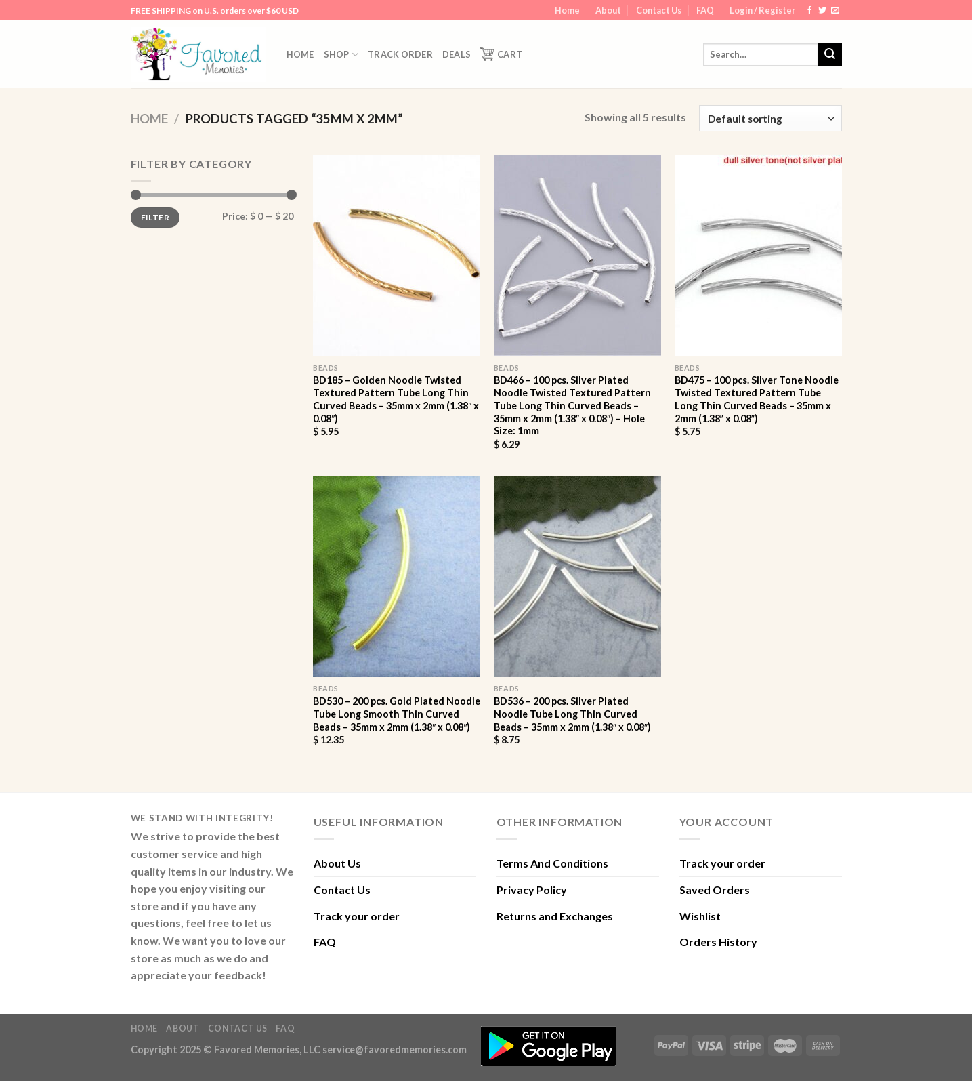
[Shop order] (770, 118)
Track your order (357, 916)
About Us (337, 863)
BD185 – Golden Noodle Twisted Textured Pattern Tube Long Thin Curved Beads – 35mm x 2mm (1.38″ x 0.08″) (396, 399)
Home (567, 10)
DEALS (456, 54)
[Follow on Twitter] (822, 11)
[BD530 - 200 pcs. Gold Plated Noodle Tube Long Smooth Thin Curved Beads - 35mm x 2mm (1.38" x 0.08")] (396, 576)
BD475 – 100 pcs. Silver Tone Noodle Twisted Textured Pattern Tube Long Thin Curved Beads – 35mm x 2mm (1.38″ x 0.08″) (757, 399)
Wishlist (700, 916)
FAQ (705, 10)
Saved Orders (714, 889)
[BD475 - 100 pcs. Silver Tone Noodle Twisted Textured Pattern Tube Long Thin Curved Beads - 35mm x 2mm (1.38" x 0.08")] (758, 255)
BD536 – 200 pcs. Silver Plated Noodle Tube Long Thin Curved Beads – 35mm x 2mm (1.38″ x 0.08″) (572, 713)
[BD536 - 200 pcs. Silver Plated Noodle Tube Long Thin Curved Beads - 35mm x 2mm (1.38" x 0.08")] (577, 576)
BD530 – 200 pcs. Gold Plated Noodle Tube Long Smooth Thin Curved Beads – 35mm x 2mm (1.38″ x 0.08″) (396, 713)
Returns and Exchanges (554, 916)
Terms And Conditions (552, 863)
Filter (155, 217)
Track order (400, 54)
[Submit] (829, 54)
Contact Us (658, 10)
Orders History (718, 941)
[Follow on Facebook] (809, 11)
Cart (501, 54)
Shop (341, 54)
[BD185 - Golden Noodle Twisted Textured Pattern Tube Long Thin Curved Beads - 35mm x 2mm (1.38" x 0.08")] (396, 255)
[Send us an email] (835, 11)
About (608, 10)
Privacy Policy (531, 889)
